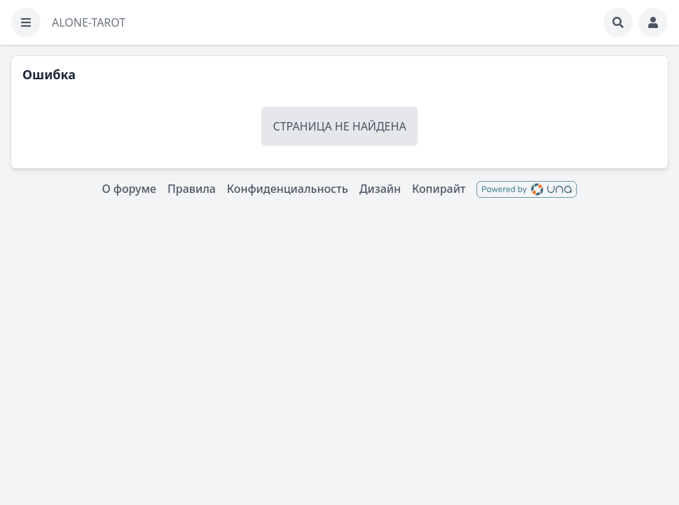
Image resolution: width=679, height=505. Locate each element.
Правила (191, 188)
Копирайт (439, 188)
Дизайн (380, 188)
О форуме (129, 188)
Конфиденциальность (287, 188)
